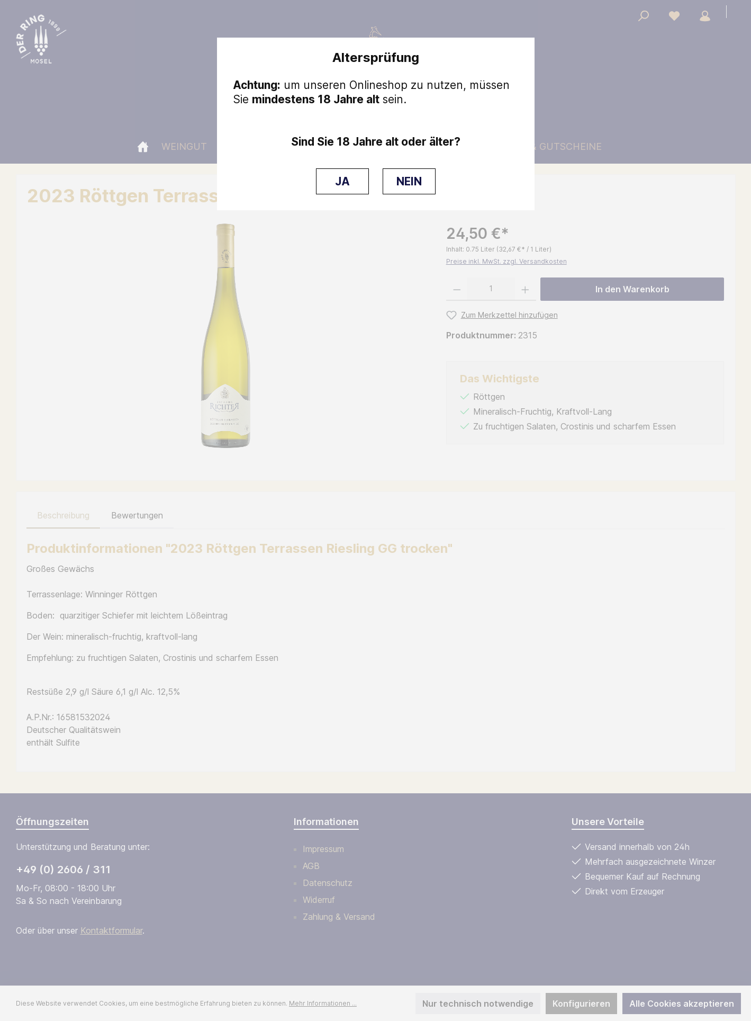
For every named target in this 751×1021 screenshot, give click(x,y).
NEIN (409, 181)
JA (342, 181)
